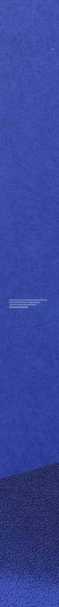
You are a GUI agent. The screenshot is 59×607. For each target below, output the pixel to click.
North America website (18, 307)
